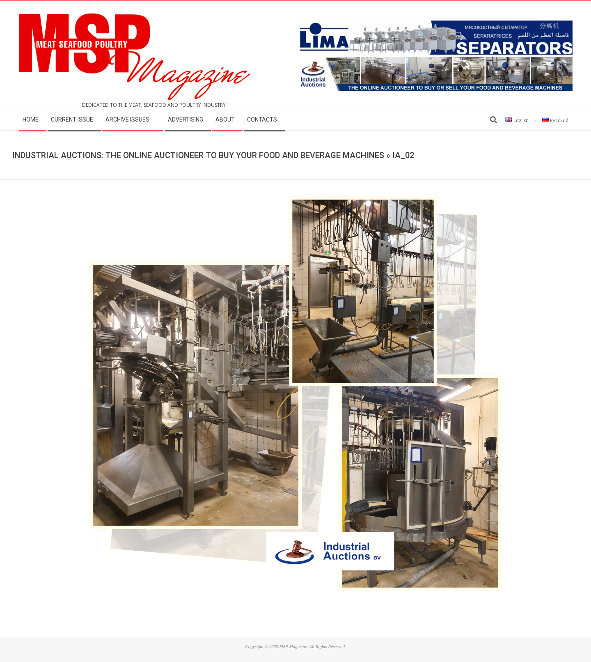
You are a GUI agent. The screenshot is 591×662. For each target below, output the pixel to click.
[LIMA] (434, 25)
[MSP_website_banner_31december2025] (434, 61)
